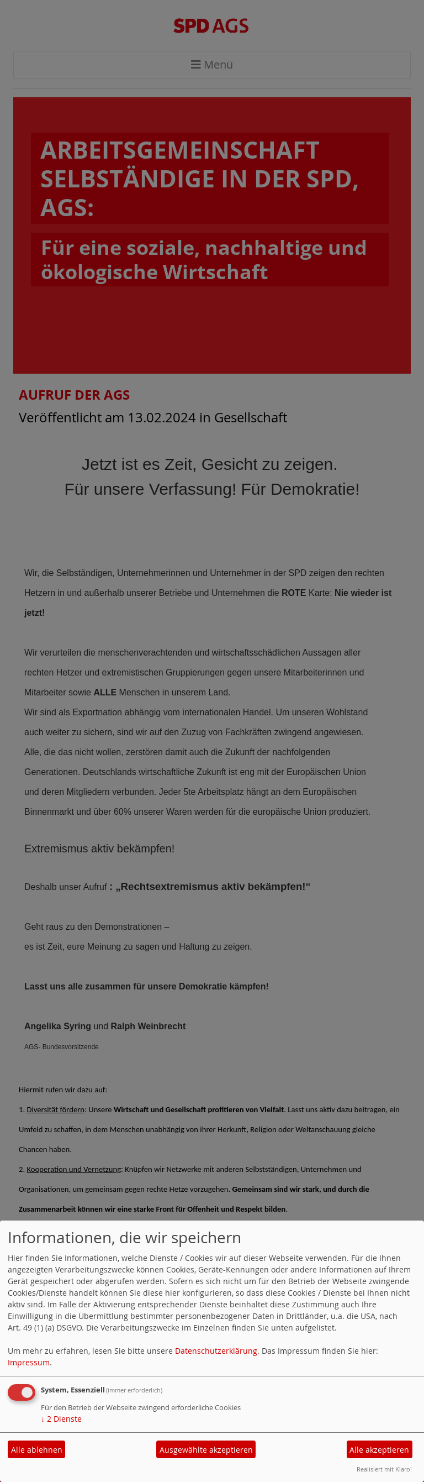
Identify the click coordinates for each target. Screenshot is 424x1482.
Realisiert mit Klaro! (384, 1469)
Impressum (29, 1362)
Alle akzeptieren (379, 1449)
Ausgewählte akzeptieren (206, 1449)
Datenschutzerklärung (216, 1350)
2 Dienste (61, 1418)
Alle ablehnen (36, 1449)
